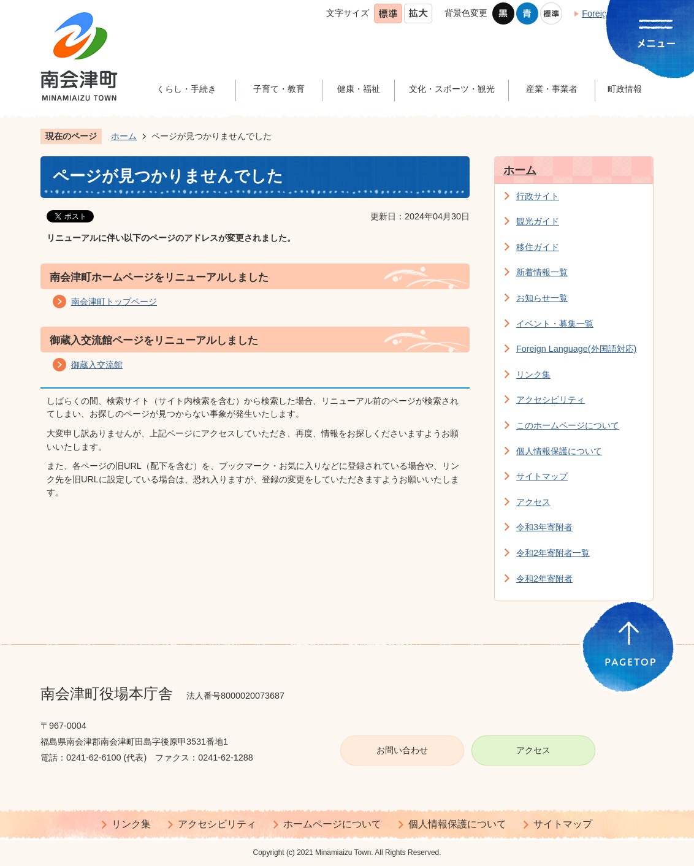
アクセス (533, 502)
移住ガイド (537, 247)
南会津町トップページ (114, 301)
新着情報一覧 (542, 272)
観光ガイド (537, 221)
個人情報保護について (559, 451)
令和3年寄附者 (544, 527)
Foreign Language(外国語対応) (576, 349)
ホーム (124, 136)
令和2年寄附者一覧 (553, 553)
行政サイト (537, 196)
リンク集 (533, 374)
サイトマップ (542, 476)
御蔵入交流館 (97, 365)
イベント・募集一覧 (554, 324)
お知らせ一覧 (542, 298)
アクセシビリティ (550, 400)
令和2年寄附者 (544, 578)
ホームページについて (332, 824)
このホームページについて (567, 425)
